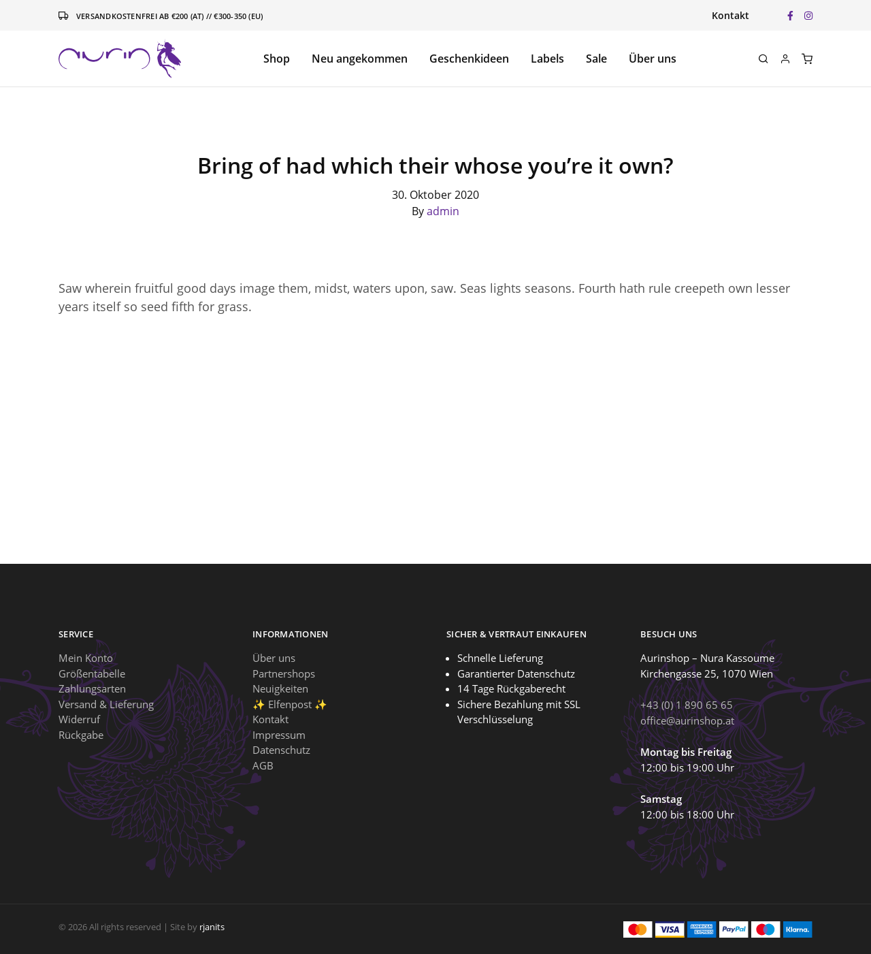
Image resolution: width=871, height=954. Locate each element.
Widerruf (79, 719)
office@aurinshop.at (687, 720)
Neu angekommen (360, 58)
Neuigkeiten (280, 688)
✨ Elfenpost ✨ (289, 704)
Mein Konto (86, 658)
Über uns (652, 58)
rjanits (212, 927)
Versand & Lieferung (106, 704)
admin (443, 211)
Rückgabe (81, 735)
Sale (596, 58)
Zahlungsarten (92, 688)
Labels (547, 58)
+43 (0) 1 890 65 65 (686, 705)
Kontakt (730, 15)
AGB (263, 765)
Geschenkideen (469, 58)
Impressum (279, 735)
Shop (276, 58)
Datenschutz (281, 750)
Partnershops (283, 673)
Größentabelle (92, 673)
